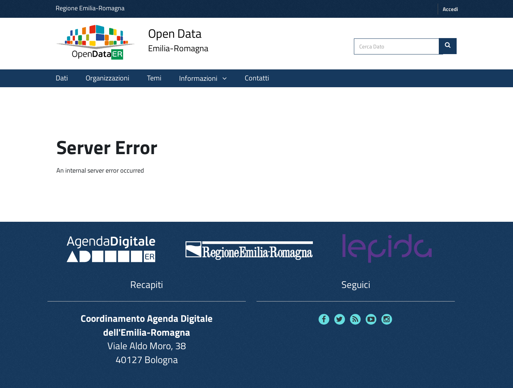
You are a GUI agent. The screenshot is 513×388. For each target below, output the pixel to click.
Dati (62, 78)
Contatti (257, 78)
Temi (154, 78)
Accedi (450, 9)
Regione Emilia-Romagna (90, 8)
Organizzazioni (107, 78)
